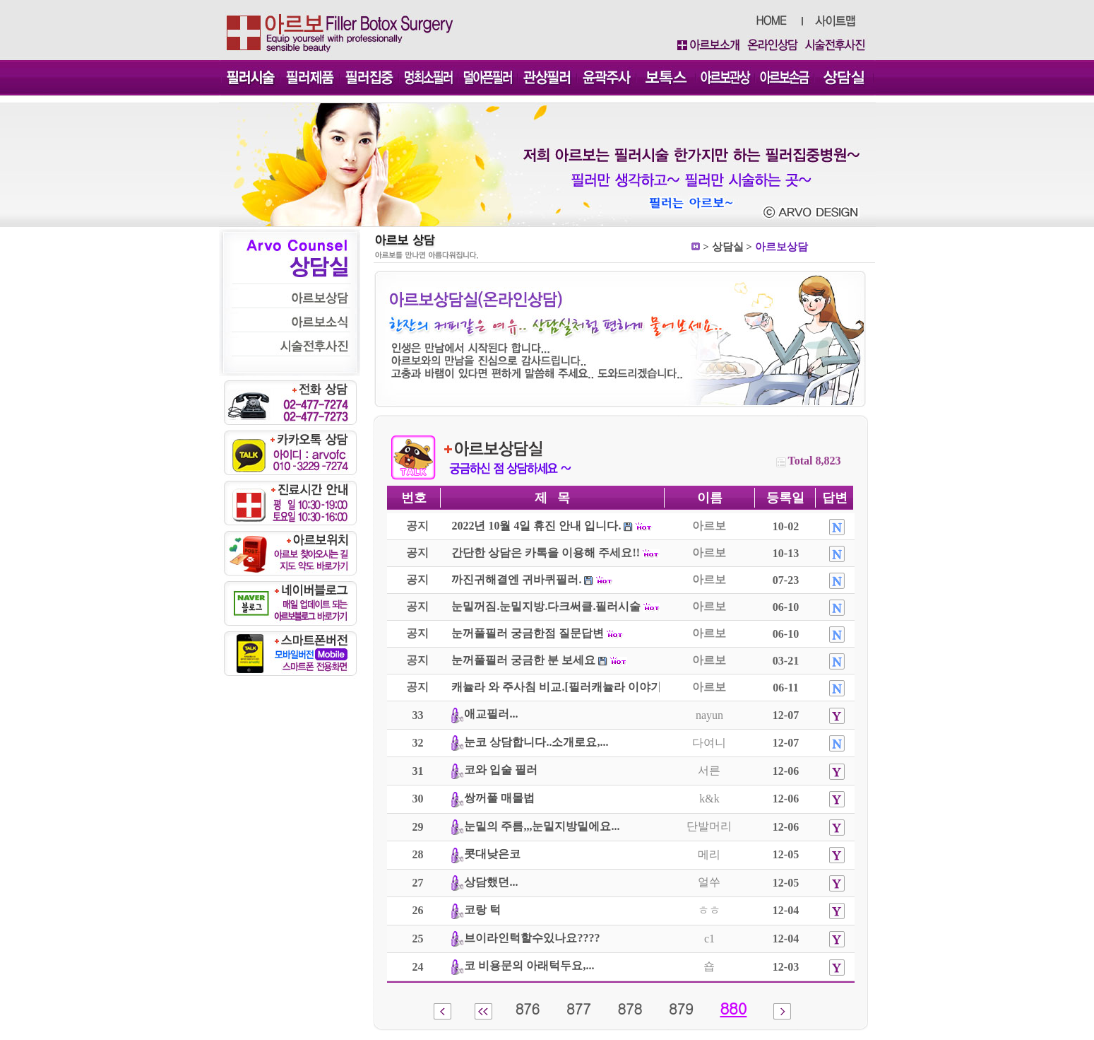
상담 (722, 246)
